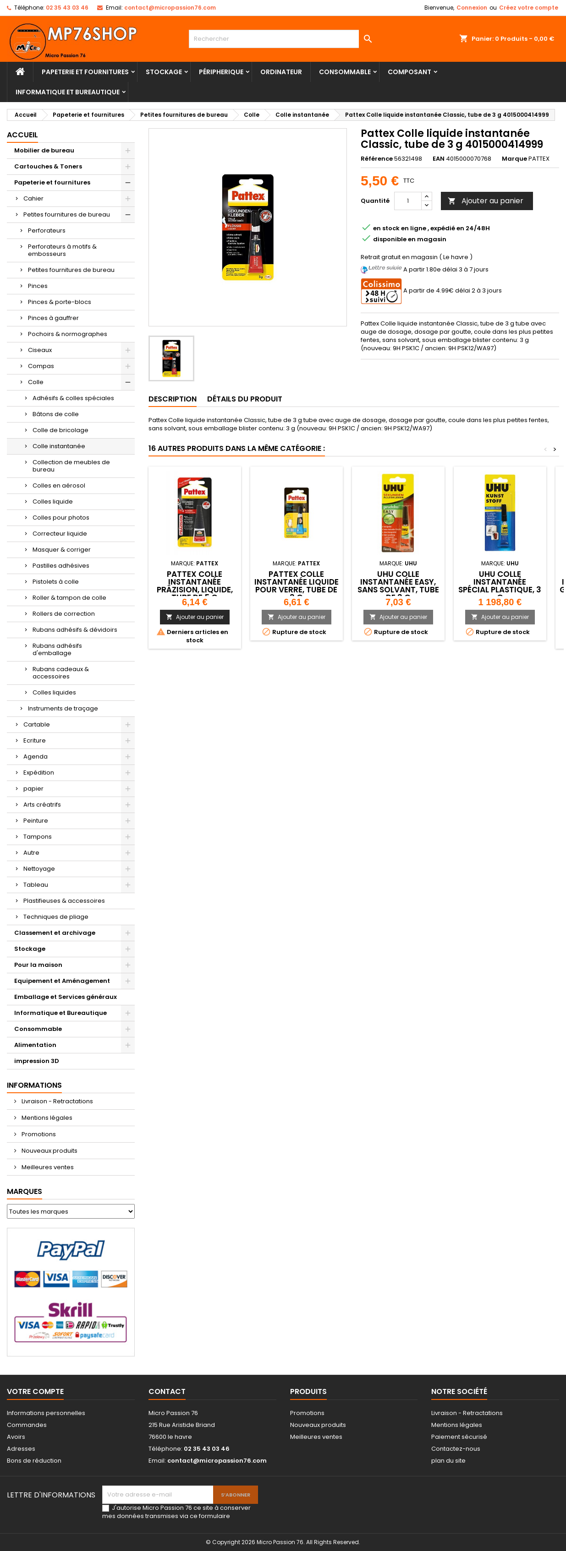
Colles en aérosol (59, 485)
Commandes (27, 1425)
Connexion (471, 7)
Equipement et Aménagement (62, 980)
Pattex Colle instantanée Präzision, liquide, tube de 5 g (195, 586)
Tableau (35, 884)
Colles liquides (54, 692)
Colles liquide (53, 501)
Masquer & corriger (62, 549)
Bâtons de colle (56, 414)
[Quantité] (408, 201)
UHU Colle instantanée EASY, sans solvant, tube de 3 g (398, 586)
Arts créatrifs (42, 804)
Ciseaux (40, 350)
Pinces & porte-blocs (59, 302)
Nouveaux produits (48, 1150)
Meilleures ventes (47, 1167)
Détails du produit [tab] (244, 399)
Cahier (33, 198)
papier (33, 788)
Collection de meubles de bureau (71, 466)
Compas (41, 366)
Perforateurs (47, 230)
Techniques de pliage (55, 916)
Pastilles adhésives (61, 565)
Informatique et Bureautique (68, 92)
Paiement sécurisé (459, 1436)
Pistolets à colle (56, 581)
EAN (439, 159)
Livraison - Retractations (56, 1101)
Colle (36, 382)
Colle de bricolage (60, 430)
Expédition (38, 772)
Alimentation (35, 1045)
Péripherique (221, 71)
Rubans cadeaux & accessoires (61, 673)
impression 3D (36, 1061)
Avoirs (16, 1436)
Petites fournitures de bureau (66, 214)
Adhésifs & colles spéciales (73, 398)
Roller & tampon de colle (69, 597)
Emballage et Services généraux (65, 996)
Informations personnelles (46, 1413)
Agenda (35, 756)
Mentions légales (46, 1117)
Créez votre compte (528, 7)
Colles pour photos (61, 517)
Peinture (35, 820)
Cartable (36, 724)
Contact (167, 1391)
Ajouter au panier (485, 200)
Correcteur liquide (60, 533)
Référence (377, 159)
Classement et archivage (54, 932)
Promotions (38, 1134)
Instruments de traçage (63, 708)
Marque (514, 159)
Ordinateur (281, 71)
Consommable (345, 71)
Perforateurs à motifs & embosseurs (62, 250)
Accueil (22, 135)
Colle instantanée (59, 446)
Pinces (38, 286)
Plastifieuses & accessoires (64, 900)
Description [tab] (172, 399)
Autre (31, 852)
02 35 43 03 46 (67, 7)
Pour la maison (38, 964)
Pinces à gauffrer (53, 318)
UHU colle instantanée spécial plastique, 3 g (499, 586)
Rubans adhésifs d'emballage (57, 649)
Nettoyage (39, 868)
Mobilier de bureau (44, 150)
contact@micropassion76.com (170, 7)
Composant (409, 71)
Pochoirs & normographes (67, 334)
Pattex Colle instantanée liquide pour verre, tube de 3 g (296, 586)
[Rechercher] (283, 39)
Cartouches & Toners (48, 166)
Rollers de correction (64, 613)
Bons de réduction (34, 1460)
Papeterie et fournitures (85, 71)
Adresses (21, 1448)
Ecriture (34, 740)
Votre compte (35, 1391)
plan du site (448, 1460)
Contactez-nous (455, 1448)
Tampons (37, 836)
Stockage (164, 71)
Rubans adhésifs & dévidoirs (75, 629)
